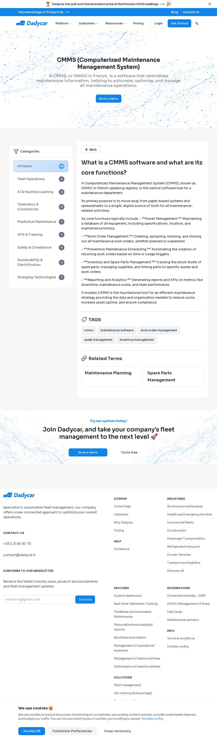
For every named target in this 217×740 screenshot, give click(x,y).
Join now (85, 599)
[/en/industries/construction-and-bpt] (176, 530)
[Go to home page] (32, 23)
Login (158, 23)
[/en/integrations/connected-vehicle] (186, 595)
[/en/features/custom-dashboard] (128, 595)
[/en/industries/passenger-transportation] (186, 538)
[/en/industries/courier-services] (179, 554)
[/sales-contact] (191, 12)
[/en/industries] (121, 514)
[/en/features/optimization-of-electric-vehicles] (137, 666)
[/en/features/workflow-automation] (130, 637)
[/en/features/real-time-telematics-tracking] (135, 604)
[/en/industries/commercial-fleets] (180, 522)
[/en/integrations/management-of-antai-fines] (188, 604)
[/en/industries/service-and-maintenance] (185, 506)
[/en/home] (122, 506)
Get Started (179, 23)
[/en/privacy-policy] (181, 638)
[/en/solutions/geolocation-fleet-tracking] (127, 685)
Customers (88, 23)
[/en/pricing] (119, 530)
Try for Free (129, 452)
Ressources (115, 23)
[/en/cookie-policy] (178, 646)
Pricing (138, 23)
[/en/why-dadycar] (123, 522)
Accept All (31, 731)
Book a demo (108, 98)
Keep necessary (117, 731)
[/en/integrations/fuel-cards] (174, 612)
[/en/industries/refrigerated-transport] (183, 546)
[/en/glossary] (90, 149)
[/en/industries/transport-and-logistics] (183, 562)
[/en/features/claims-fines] (137, 658)
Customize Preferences (72, 731)
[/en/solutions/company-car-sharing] (133, 693)
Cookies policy (152, 718)
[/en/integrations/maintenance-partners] (183, 620)
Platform (63, 23)
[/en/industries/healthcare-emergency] (189, 514)
